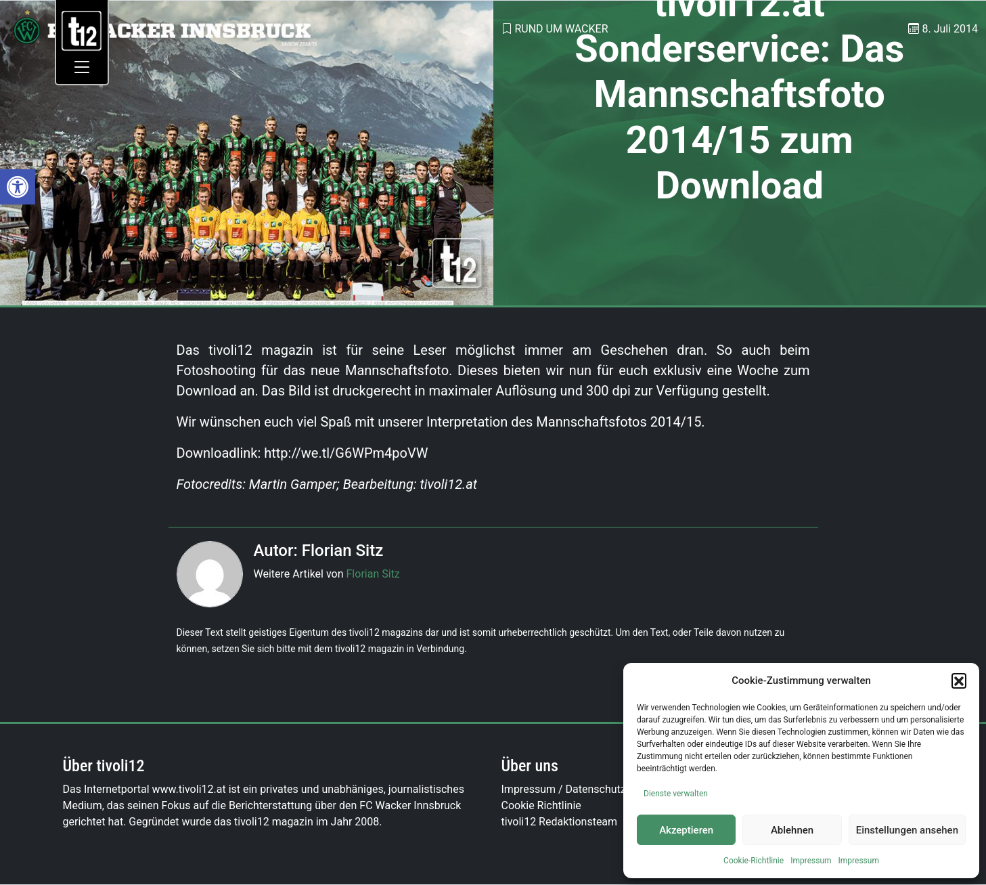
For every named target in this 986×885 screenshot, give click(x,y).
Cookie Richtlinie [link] (541, 805)
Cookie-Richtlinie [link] (753, 860)
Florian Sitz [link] (373, 573)
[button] (959, 680)
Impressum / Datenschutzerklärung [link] (586, 789)
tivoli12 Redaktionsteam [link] (559, 821)
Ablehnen (792, 830)
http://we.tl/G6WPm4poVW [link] (346, 453)
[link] (17, 186)
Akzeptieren (686, 830)
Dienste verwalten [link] (676, 793)
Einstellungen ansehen (907, 830)
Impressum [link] (810, 860)
